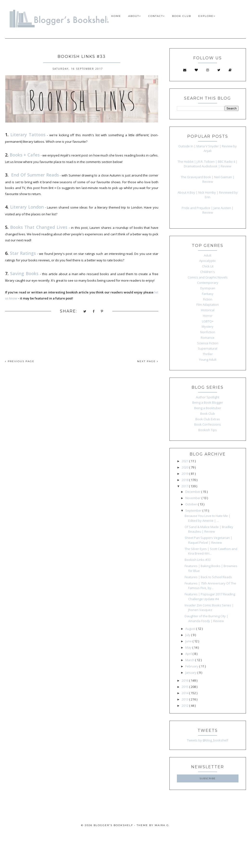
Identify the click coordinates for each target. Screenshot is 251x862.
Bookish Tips (207, 430)
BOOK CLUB (181, 16)
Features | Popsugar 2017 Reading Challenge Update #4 (210, 596)
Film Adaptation (207, 304)
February (192, 666)
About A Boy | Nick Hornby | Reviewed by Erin (208, 194)
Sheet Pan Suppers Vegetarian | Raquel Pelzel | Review (208, 540)
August (190, 628)
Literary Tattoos (28, 134)
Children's (207, 272)
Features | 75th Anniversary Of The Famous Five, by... (210, 585)
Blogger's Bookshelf (113, 825)
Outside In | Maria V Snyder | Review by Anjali (207, 148)
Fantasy (207, 294)
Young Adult (207, 359)
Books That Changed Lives (38, 227)
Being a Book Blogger (207, 402)
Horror (207, 315)
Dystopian (207, 288)
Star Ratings (23, 253)
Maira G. (162, 825)
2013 (185, 699)
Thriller (208, 354)
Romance (207, 337)
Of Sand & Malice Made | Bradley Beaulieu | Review (209, 529)
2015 (185, 687)
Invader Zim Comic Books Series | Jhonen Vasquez (209, 607)
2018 (185, 480)
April (189, 654)
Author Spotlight (207, 397)
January (191, 672)
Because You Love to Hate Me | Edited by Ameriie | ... (207, 518)
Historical (207, 310)
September (193, 510)
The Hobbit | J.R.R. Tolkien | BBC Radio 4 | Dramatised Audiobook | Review (208, 164)
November (193, 498)
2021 (185, 461)
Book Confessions (207, 424)
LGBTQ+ (207, 321)
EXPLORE (206, 16)
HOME (116, 16)
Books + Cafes (25, 155)
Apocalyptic (207, 260)
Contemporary (207, 282)
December (193, 491)
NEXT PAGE (147, 361)
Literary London (27, 207)
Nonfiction (207, 332)
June (189, 641)
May (188, 647)
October (191, 504)
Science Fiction (207, 343)
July (188, 635)
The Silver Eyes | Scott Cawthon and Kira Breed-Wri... (211, 551)
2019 (185, 473)
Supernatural (207, 348)
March (190, 660)
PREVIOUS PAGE (19, 361)
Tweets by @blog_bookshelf (207, 740)
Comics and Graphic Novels (208, 277)
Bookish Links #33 (198, 559)
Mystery (207, 326)
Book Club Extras (207, 419)
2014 (185, 693)
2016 (185, 680)
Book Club (207, 413)
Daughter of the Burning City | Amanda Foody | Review (206, 618)
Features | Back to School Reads (208, 577)
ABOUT (134, 16)
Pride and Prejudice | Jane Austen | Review (207, 210)
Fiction (207, 299)
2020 (185, 467)
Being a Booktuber (207, 408)
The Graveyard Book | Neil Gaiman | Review (207, 179)
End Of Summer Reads (35, 175)
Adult (207, 255)
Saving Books (24, 273)
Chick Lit (207, 266)
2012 (185, 705)
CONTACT (156, 16)
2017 (185, 486)
